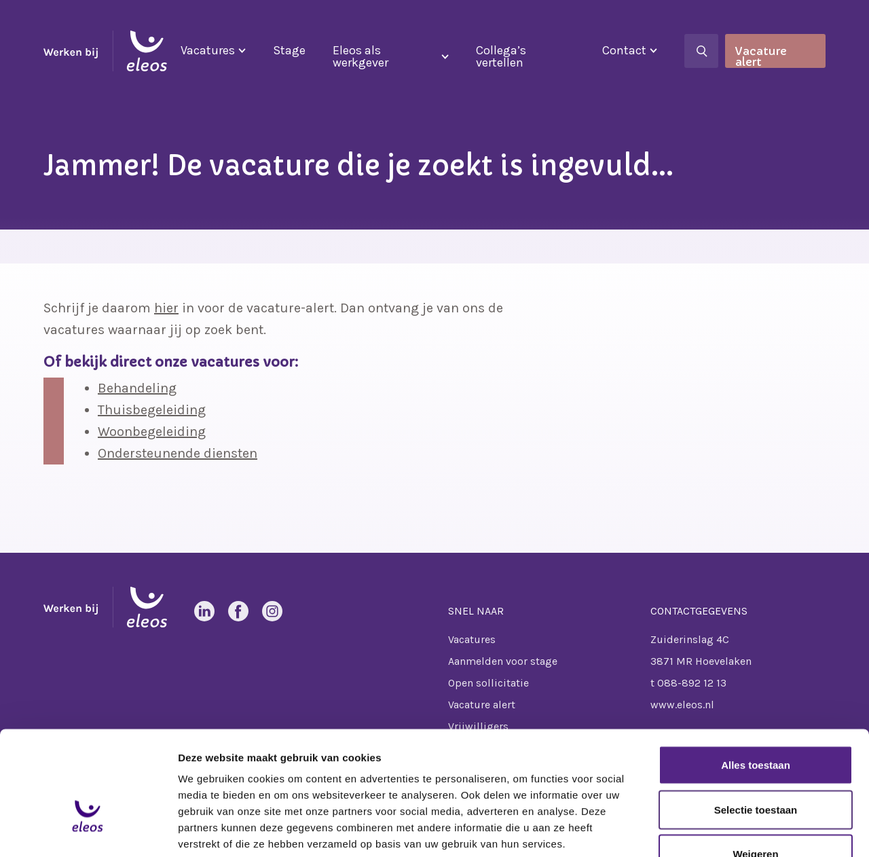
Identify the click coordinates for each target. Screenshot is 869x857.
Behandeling (137, 388)
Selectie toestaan (756, 723)
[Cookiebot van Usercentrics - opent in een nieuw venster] (88, 830)
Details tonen (733, 830)
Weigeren (755, 767)
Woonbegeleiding (152, 431)
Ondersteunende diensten (177, 453)
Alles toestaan (755, 679)
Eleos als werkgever (360, 56)
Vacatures (208, 50)
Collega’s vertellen (501, 56)
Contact (624, 50)
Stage (289, 50)
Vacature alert (761, 56)
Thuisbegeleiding (152, 410)
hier (166, 308)
